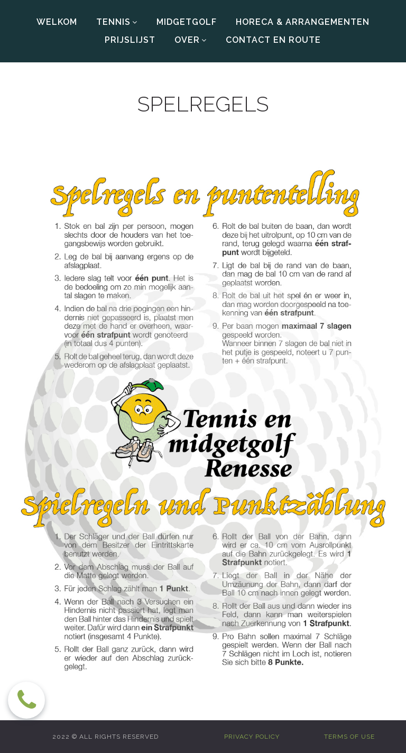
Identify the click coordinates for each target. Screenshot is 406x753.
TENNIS (116, 22)
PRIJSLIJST (130, 40)
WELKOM (56, 22)
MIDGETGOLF (186, 22)
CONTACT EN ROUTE (273, 40)
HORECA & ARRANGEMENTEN (303, 22)
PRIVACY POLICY (252, 736)
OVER (190, 40)
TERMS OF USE (349, 736)
